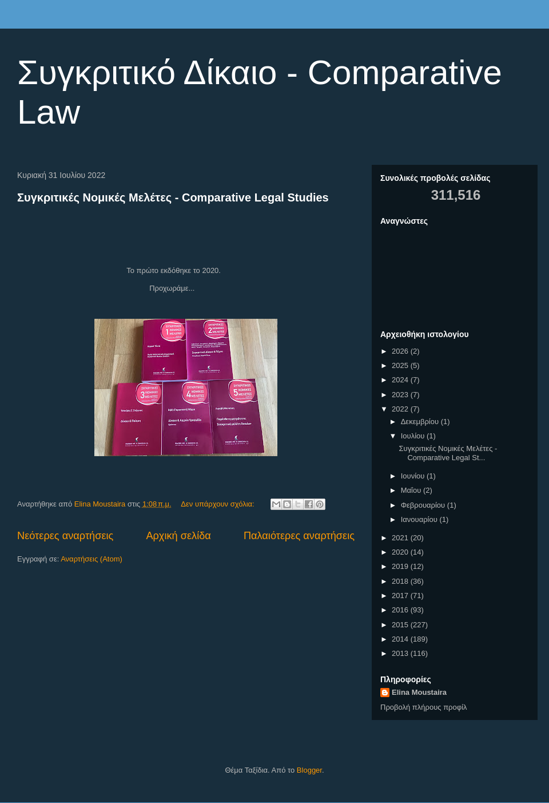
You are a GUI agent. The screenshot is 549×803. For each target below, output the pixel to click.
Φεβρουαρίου (424, 505)
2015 (401, 624)
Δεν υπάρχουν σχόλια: (218, 504)
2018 (401, 581)
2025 (401, 365)
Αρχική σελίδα (178, 535)
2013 (401, 653)
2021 (401, 537)
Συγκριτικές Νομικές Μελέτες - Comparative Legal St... (448, 453)
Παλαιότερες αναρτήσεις (299, 535)
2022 (401, 409)
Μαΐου (412, 490)
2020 (401, 552)
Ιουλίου (414, 436)
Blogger (309, 770)
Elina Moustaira (419, 692)
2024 (401, 379)
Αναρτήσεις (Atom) (91, 559)
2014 (401, 639)
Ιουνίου (414, 476)
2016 (401, 610)
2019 (401, 566)
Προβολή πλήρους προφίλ (423, 707)
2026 (401, 351)
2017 (401, 595)
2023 (401, 394)
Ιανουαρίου (420, 519)
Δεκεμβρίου (421, 421)
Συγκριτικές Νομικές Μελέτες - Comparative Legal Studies (173, 197)
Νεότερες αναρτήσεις (65, 535)
